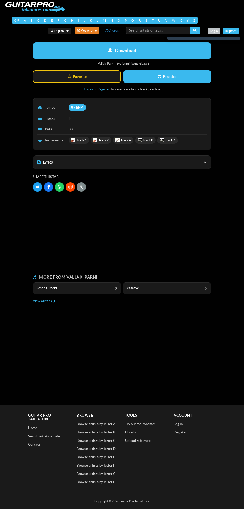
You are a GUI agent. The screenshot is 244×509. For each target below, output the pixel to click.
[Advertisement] (122, 233)
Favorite (77, 76)
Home (32, 428)
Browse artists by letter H (96, 482)
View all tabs (44, 301)
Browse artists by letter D (96, 449)
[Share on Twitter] (37, 187)
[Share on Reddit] (70, 187)
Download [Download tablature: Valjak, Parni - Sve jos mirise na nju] (122, 50)
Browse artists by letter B (96, 432)
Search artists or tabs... (45, 436)
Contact (34, 445)
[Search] (195, 30)
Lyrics (122, 162)
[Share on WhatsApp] (59, 187)
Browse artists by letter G (96, 474)
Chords (112, 30)
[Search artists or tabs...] (158, 30)
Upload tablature (138, 441)
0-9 (16, 20)
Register (230, 31)
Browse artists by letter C (96, 441)
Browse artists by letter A (96, 424)
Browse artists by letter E (96, 457)
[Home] (34, 7)
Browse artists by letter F (96, 465)
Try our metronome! (140, 424)
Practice (167, 76)
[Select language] (59, 31)
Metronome (87, 30)
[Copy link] (81, 187)
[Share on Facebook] (48, 187)
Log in (214, 31)
